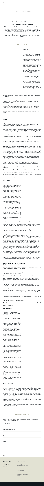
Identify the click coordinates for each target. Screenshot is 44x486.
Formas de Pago (20, 473)
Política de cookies (20, 471)
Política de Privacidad (20, 470)
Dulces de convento (7, 466)
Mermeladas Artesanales (7, 468)
